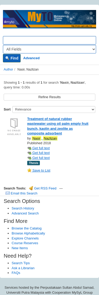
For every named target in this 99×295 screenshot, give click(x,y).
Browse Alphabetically (28, 233)
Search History (23, 208)
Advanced (31, 58)
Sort (7, 109)
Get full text (38, 148)
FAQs (16, 273)
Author (8, 69)
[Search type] (49, 49)
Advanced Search (25, 213)
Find (11, 58)
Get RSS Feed (42, 188)
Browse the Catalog (26, 228)
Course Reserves (25, 243)
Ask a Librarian (23, 268)
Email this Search (21, 193)
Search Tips (21, 263)
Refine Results (49, 97)
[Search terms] (49, 40)
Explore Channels (25, 238)
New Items (20, 248)
